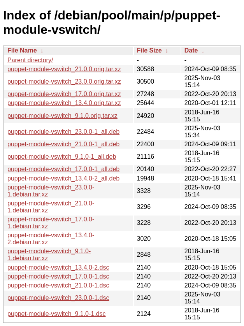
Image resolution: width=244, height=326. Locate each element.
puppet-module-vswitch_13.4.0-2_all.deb (63, 178)
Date (191, 50)
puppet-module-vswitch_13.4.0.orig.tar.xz (64, 103)
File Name (22, 50)
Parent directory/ (30, 60)
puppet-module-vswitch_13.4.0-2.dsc (58, 267)
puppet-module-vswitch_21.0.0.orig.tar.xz (64, 69)
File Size (149, 50)
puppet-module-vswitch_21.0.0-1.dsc (58, 285)
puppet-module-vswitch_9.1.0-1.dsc (56, 313)
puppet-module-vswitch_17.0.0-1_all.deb (63, 169)
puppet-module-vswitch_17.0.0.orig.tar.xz (64, 94)
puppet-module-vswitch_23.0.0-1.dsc (58, 297)
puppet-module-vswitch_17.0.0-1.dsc (58, 276)
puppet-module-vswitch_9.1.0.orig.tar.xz (62, 115)
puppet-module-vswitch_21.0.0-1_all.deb (63, 144)
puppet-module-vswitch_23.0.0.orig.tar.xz (64, 81)
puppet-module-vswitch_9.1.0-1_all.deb (61, 156)
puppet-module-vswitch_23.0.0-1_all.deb (63, 131)
